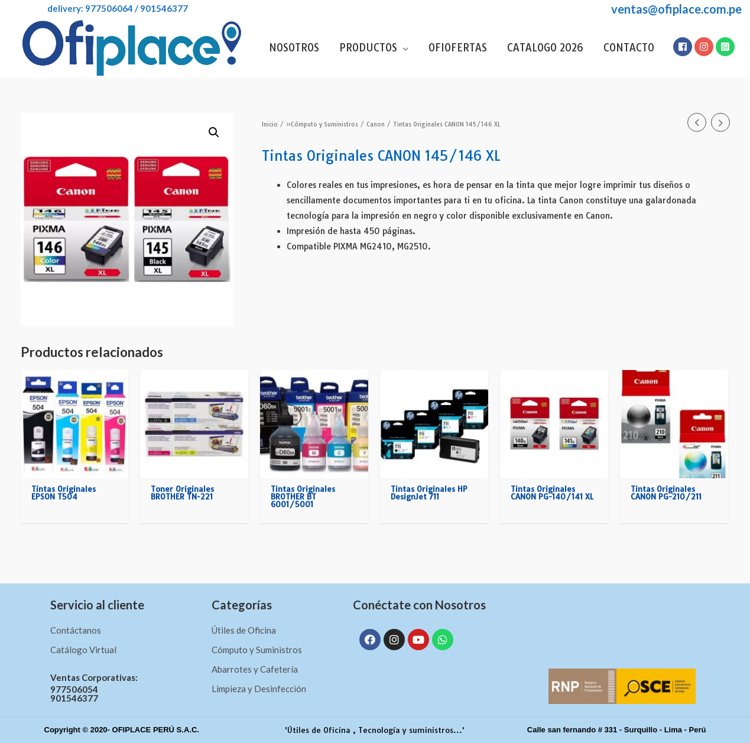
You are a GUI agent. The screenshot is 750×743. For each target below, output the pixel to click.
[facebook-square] (683, 46)
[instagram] (704, 46)
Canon (375, 124)
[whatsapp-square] (726, 46)
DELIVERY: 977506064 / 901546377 (104, 8)
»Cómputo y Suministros (322, 124)
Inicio (270, 124)
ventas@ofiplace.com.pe (676, 9)
